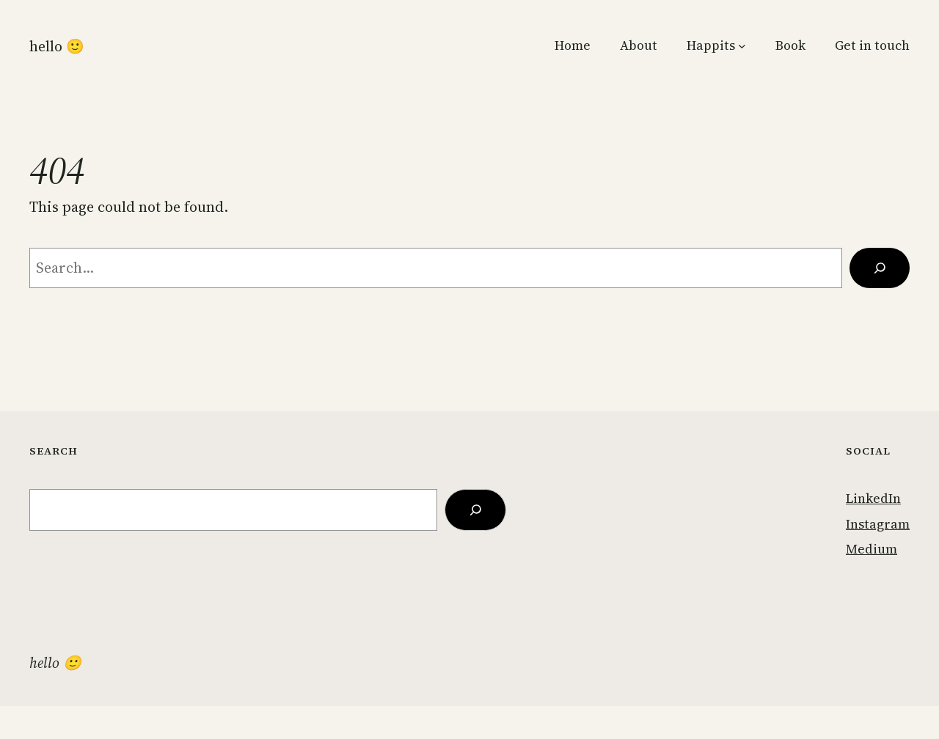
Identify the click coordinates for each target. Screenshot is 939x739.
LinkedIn (873, 498)
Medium (871, 549)
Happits (711, 45)
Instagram (878, 524)
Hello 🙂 (56, 46)
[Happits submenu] (742, 46)
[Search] (880, 268)
